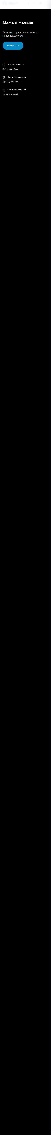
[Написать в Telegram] (28, 4)
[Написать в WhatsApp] (34, 4)
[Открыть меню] (46, 4)
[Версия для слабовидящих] (40, 4)
